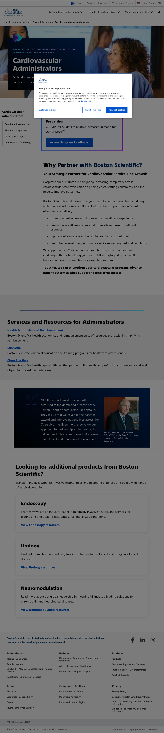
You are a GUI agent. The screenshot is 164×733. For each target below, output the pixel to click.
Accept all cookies (117, 110)
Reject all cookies (93, 110)
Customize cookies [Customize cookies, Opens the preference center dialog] (47, 110)
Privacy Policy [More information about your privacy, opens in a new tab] (87, 101)
